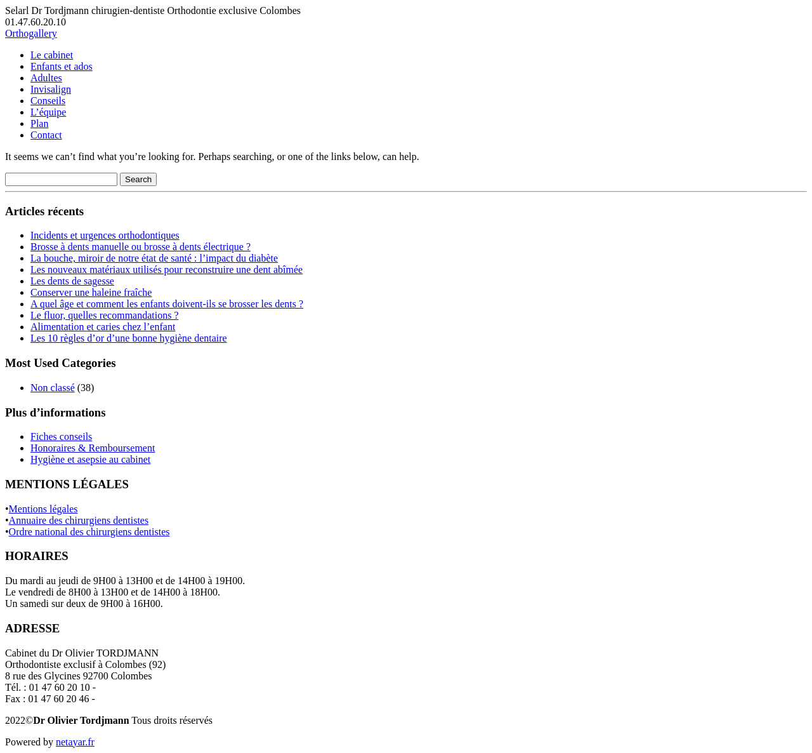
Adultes (46, 77)
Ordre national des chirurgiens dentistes (89, 531)
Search (138, 179)
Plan (39, 123)
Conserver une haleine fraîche (91, 292)
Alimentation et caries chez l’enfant (102, 326)
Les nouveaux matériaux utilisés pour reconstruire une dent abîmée (166, 269)
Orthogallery (31, 33)
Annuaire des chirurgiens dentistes (79, 520)
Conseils (47, 100)
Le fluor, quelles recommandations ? (104, 315)
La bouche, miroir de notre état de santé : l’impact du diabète (154, 258)
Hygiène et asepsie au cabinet (90, 459)
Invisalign (50, 89)
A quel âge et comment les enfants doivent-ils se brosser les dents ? (166, 303)
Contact (46, 135)
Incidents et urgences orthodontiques (105, 235)
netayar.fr (75, 741)
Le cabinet (51, 55)
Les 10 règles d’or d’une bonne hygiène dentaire (128, 338)
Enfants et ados (61, 66)
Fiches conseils (61, 436)
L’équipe (48, 112)
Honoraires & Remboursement (92, 448)
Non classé (52, 387)
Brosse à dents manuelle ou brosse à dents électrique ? (140, 246)
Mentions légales (43, 508)
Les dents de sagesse (72, 281)
